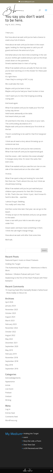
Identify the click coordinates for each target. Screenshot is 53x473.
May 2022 (9, 339)
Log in (7, 409)
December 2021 (11, 343)
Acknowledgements (13, 378)
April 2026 (9, 302)
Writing (18, 25)
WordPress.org (11, 420)
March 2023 (10, 320)
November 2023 (11, 309)
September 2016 (11, 368)
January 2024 (10, 306)
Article (7, 385)
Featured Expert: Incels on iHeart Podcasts (21, 260)
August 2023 (10, 317)
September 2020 (11, 346)
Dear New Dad (29, 444)
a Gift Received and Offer (33, 448)
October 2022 (10, 332)
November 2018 (11, 357)
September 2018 (11, 361)
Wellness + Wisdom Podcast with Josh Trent (22, 274)
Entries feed (10, 413)
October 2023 (10, 313)
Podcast (8, 392)
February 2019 (11, 354)
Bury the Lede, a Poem (32, 441)
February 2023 (11, 324)
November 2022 (11, 328)
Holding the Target (12, 264)
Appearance (10, 381)
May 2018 (9, 365)
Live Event (9, 389)
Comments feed (11, 416)
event (25, 437)
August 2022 (10, 335)
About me (23, 293)
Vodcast (8, 396)
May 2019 (9, 350)
